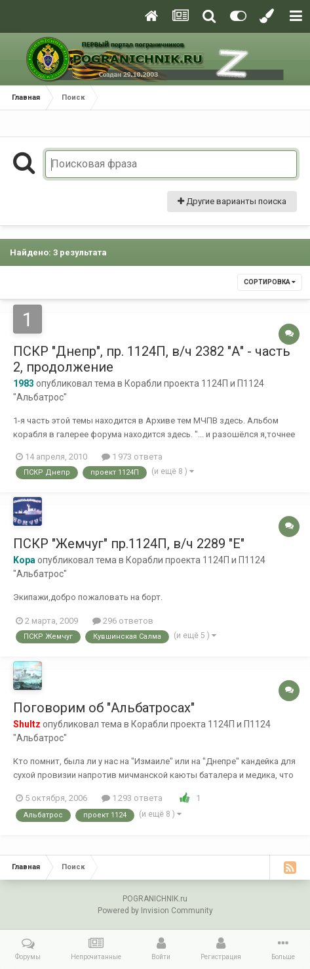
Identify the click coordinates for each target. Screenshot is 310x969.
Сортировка (270, 282)
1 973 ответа (132, 457)
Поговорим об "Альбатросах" (104, 708)
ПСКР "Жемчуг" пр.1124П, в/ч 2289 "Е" (128, 543)
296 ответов (122, 621)
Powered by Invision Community (155, 910)
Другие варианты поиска (232, 201)
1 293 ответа (132, 798)
